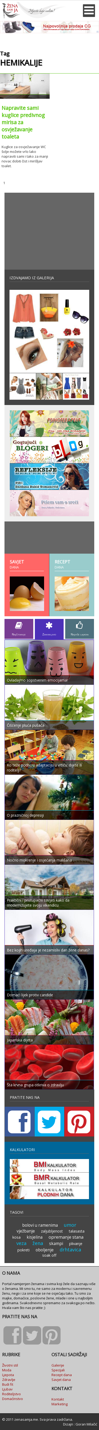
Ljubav (7, 1389)
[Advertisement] (49, 231)
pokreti (23, 1249)
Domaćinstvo (12, 1398)
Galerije (57, 1365)
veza (21, 1243)
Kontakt (57, 1399)
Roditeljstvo (11, 1394)
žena (37, 1243)
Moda (6, 1370)
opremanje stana (66, 1237)
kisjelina (35, 1237)
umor (70, 1225)
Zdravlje (8, 1379)
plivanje (75, 1243)
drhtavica (70, 1249)
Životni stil (10, 1365)
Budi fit (7, 1384)
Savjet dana (61, 1379)
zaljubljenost (52, 1231)
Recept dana (61, 1374)
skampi (56, 1243)
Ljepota (8, 1374)
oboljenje (45, 1250)
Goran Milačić (86, 1424)
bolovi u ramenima (40, 1225)
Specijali (58, 1370)
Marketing (59, 1404)
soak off (49, 1255)
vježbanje (26, 1231)
